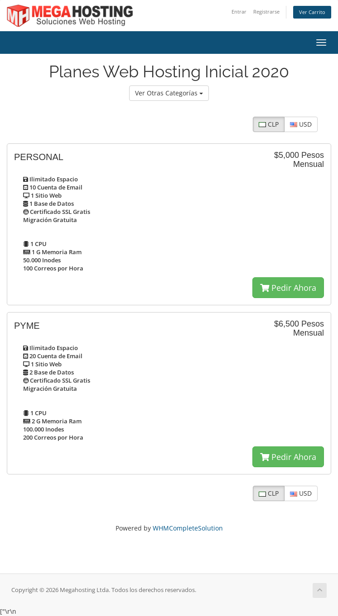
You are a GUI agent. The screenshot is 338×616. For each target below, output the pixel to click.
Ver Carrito (312, 12)
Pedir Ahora (288, 287)
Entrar (239, 11)
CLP (269, 124)
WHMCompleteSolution (188, 528)
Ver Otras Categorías (169, 93)
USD (301, 124)
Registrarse (266, 11)
